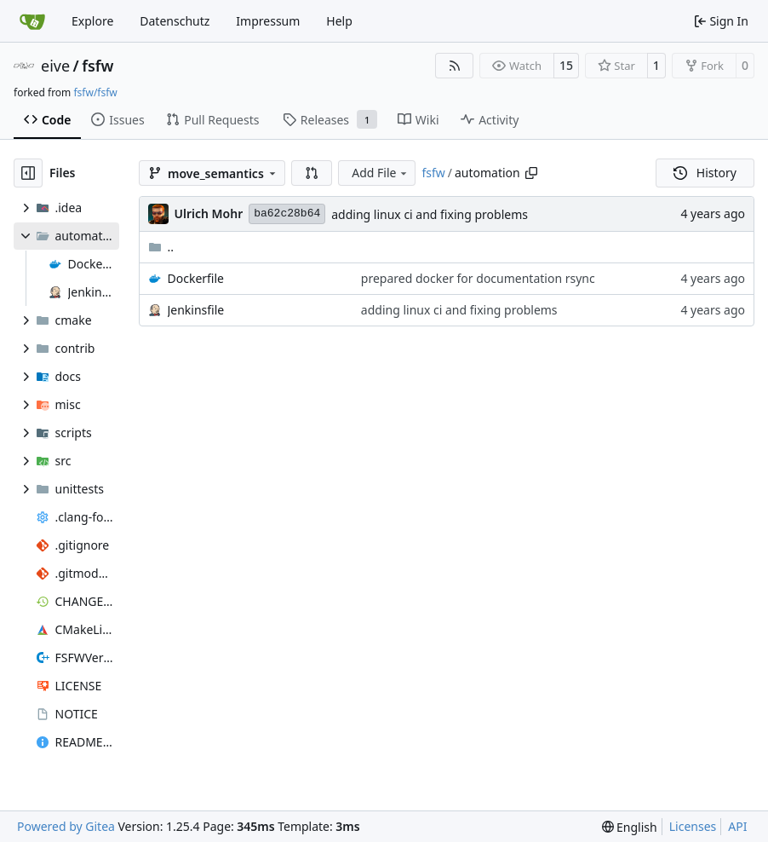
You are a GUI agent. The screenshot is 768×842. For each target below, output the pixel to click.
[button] (311, 173)
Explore (92, 21)
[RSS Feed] (454, 65)
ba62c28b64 (287, 213)
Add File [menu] (381, 172)
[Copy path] (531, 173)
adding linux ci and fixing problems (429, 214)
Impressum (268, 21)
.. (161, 247)
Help (339, 21)
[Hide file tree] (28, 173)
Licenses (693, 826)
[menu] (629, 827)
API (737, 826)
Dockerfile (196, 278)
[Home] (32, 21)
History (704, 172)
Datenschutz (174, 21)
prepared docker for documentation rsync (478, 278)
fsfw (97, 65)
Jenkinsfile (196, 310)
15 (566, 65)
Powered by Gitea (66, 826)
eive (55, 65)
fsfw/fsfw (95, 92)
